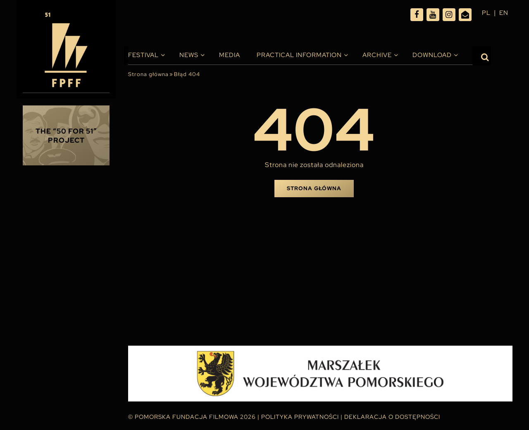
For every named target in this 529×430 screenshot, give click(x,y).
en (503, 12)
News (188, 55)
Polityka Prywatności (300, 416)
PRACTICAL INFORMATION (299, 55)
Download (432, 55)
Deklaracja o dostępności (392, 416)
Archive (377, 55)
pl (485, 12)
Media (229, 55)
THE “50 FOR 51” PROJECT (66, 136)
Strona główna (148, 74)
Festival (143, 55)
